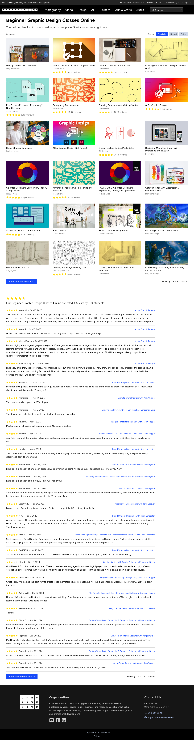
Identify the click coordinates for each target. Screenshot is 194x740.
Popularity (162, 34)
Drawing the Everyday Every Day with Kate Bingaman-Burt (128, 410)
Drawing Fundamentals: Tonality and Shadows (117, 269)
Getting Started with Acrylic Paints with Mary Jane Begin (129, 562)
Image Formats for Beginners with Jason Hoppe (133, 422)
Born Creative (59, 230)
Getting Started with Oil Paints (21, 65)
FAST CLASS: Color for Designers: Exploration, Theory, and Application (117, 189)
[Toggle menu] (189, 9)
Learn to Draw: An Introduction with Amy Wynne (133, 464)
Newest (173, 34)
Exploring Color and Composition (161, 230)
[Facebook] (57, 720)
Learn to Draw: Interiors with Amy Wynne (136, 398)
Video (69, 10)
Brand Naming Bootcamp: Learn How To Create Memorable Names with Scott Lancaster (115, 534)
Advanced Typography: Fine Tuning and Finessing (73, 189)
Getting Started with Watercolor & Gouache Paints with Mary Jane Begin (122, 620)
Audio (140, 10)
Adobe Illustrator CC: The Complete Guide (74, 65)
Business (104, 10)
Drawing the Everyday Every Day (69, 267)
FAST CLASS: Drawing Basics (114, 230)
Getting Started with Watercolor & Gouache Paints (162, 189)
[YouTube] (51, 720)
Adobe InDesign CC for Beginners (23, 230)
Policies (97, 736)
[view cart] (159, 2)
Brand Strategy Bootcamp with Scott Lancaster (133, 382)
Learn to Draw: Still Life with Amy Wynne (136, 488)
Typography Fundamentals (66, 105)
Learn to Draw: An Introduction (114, 65)
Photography (52, 10)
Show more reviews (22, 676)
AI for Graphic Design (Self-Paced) (70, 148)
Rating (183, 34)
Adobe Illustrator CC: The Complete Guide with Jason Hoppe (127, 433)
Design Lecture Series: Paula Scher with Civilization (131, 608)
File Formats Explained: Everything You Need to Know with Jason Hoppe (122, 593)
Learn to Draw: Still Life (17, 267)
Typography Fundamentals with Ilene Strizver (134, 504)
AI (92, 10)
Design (82, 10)
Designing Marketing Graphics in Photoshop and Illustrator (161, 149)
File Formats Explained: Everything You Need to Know (25, 107)
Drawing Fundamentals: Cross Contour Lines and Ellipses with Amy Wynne (120, 476)
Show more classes (22, 281)
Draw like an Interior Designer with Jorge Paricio (133, 636)
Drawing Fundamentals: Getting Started (118, 105)
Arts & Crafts (123, 10)
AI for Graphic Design (156, 105)
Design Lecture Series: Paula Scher (116, 148)
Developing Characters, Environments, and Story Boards (164, 269)
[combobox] (166, 9)
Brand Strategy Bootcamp (19, 148)
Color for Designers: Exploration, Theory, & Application (26, 189)
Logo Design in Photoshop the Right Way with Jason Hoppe (127, 577)
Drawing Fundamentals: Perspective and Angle (165, 67)
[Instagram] (64, 720)
